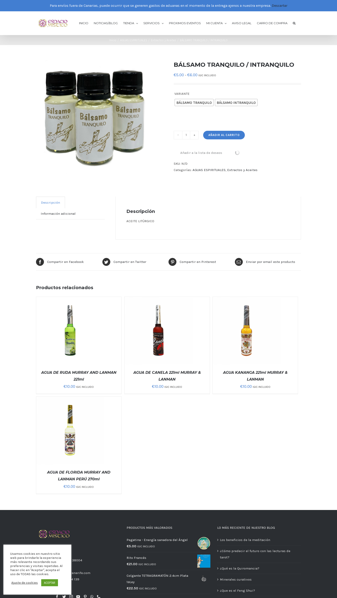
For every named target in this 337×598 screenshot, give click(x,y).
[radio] (194, 102)
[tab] (50, 202)
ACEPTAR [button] (49, 582)
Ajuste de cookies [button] (24, 583)
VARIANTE (182, 94)
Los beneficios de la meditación (245, 540)
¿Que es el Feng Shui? (237, 590)
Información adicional (58, 214)
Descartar (279, 5)
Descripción (50, 202)
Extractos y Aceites (242, 170)
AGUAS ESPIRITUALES (209, 170)
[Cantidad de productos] (186, 135)
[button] (294, 23)
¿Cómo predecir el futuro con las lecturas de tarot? (255, 554)
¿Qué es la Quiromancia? (239, 568)
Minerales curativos (236, 579)
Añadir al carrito (224, 135)
